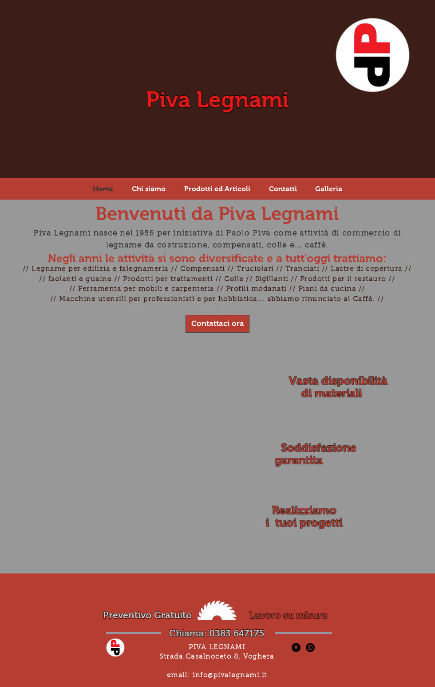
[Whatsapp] (310, 647)
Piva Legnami (217, 99)
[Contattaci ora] (217, 324)
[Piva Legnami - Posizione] (296, 647)
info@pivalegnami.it (230, 675)
